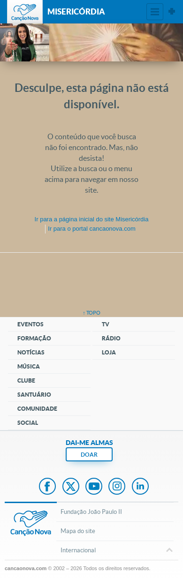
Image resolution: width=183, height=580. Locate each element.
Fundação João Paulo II (91, 511)
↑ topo (91, 313)
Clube (26, 380)
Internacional (115, 551)
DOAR (89, 455)
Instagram (116, 487)
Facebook (47, 487)
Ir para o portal (91, 228)
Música (28, 366)
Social (27, 423)
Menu (154, 11)
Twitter (70, 487)
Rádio (111, 338)
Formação (34, 338)
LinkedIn (140, 487)
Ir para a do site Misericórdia (92, 219)
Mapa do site (78, 531)
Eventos (30, 324)
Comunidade (37, 409)
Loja (109, 352)
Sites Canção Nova (171, 11)
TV (105, 324)
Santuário (34, 395)
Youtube (93, 487)
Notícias (31, 352)
